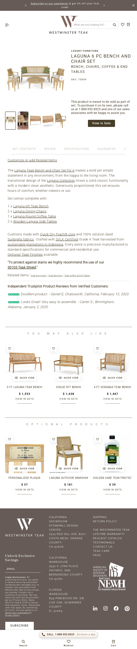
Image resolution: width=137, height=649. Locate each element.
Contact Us (103, 546)
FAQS (97, 555)
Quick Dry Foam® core (57, 234)
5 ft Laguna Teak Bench (24, 387)
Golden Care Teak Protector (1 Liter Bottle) (112, 477)
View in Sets (101, 123)
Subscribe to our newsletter (64, 3)
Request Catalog (107, 538)
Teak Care (101, 550)
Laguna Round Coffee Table (34, 216)
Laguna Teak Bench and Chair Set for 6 (44, 170)
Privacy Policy (12, 615)
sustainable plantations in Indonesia (35, 244)
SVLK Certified (67, 239)
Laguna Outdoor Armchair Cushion (68, 477)
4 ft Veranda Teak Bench (112, 387)
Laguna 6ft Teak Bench (31, 206)
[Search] (114, 24)
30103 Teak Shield (22, 267)
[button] (25, 5)
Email (11, 568)
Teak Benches (55, 275)
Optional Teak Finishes (25, 255)
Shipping (100, 517)
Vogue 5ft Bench (68, 387)
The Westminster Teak (111, 529)
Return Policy (105, 521)
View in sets (24, 399)
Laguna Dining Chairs (30, 211)
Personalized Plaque (24, 477)
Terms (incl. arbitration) (17, 613)
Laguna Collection (61, 180)
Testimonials (104, 542)
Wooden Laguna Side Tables (35, 221)
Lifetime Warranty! (109, 534)
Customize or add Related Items (32, 160)
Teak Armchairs (38, 275)
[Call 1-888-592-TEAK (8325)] (68, 634)
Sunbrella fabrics (21, 239)
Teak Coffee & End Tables (77, 275)
